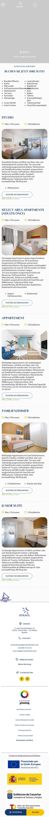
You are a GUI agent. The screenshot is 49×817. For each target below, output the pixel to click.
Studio (7, 117)
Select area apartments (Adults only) (23, 211)
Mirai (31, 740)
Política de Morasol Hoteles (24, 725)
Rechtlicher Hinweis (24, 709)
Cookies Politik (24, 715)
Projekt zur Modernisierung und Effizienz (24, 756)
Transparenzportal (24, 730)
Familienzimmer (15, 411)
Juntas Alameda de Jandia (24, 720)
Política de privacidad (25, 736)
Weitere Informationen (17, 195)
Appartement (13, 318)
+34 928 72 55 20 (24, 648)
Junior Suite (12, 505)
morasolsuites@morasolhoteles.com (24, 645)
